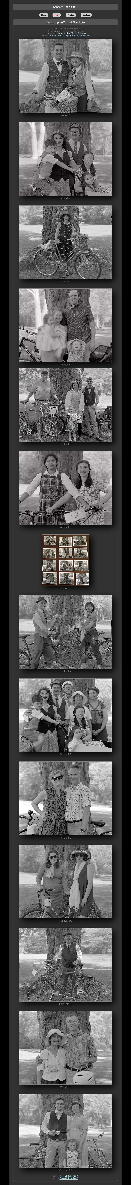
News (43, 15)
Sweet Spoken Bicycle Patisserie (72, 33)
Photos (71, 15)
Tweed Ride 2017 (69, 1178)
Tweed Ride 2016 (68, 1176)
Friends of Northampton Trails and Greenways (70, 35)
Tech (57, 15)
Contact (86, 15)
